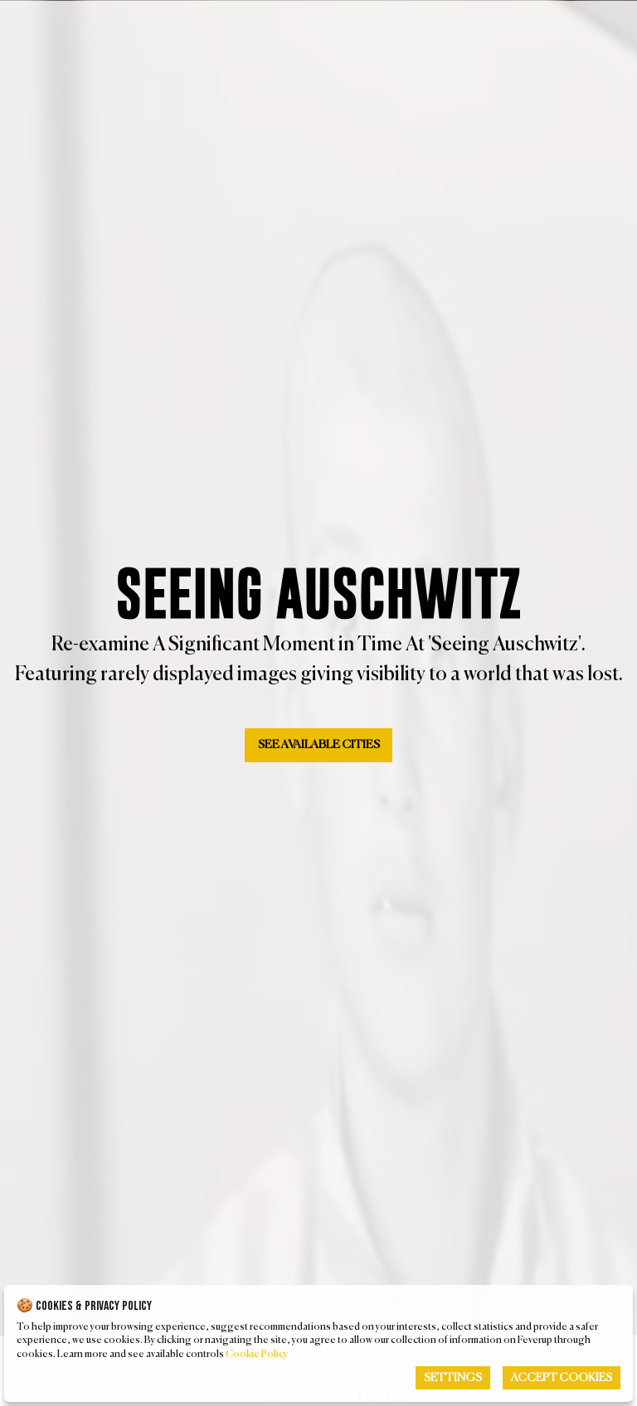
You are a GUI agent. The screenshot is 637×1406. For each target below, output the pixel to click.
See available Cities (319, 745)
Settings (453, 1378)
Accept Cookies (561, 1378)
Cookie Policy (257, 1355)
